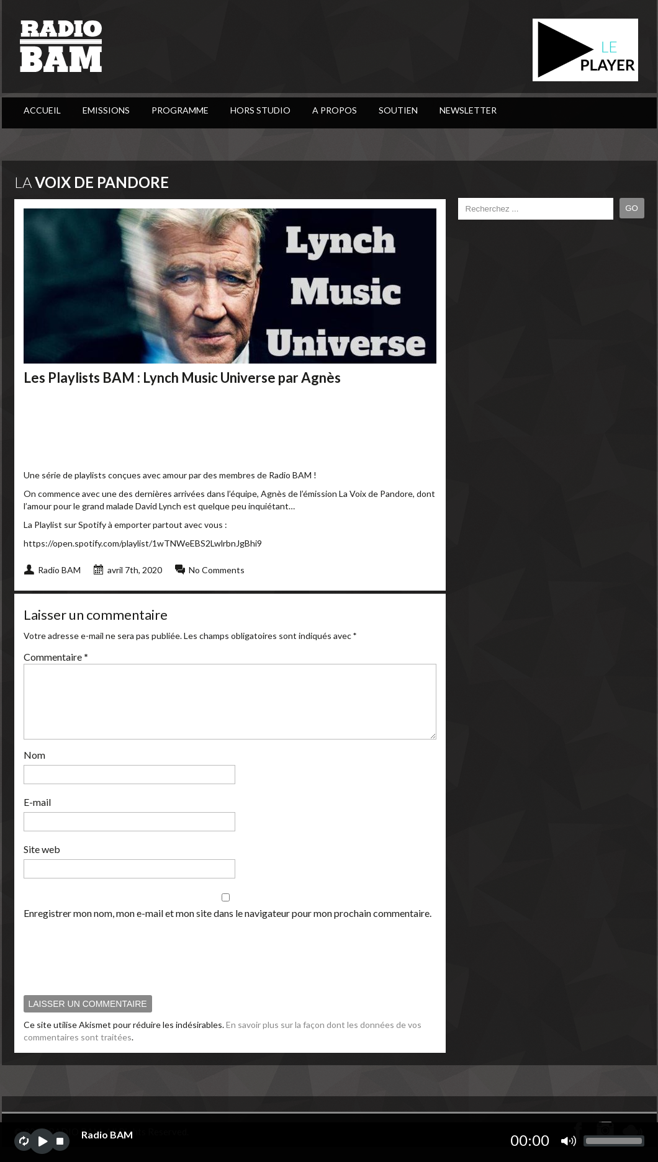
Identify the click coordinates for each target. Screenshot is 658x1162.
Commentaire (56, 657)
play (42, 1141)
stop (60, 1141)
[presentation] (118, 971)
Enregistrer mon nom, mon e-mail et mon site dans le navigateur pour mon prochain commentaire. (227, 928)
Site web (42, 864)
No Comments (217, 570)
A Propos (334, 110)
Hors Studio (260, 110)
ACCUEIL (42, 110)
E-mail (37, 817)
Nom (34, 769)
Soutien (398, 110)
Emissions (106, 110)
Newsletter (468, 110)
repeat (24, 1141)
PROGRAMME (180, 110)
